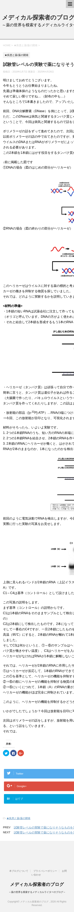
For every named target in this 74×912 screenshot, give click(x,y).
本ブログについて (18, 871)
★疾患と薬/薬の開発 (18, 818)
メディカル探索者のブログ (37, 884)
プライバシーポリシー (45, 871)
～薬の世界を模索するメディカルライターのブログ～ (37, 892)
